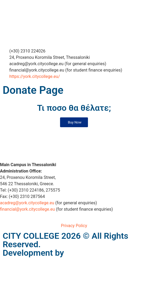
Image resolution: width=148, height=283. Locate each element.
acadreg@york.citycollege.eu (27, 202)
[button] (74, 122)
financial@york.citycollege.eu (27, 209)
